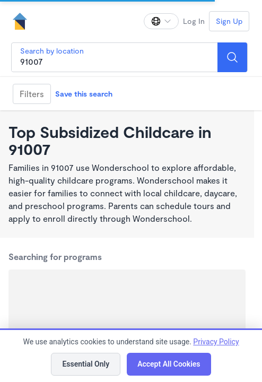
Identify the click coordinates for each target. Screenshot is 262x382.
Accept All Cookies (168, 364)
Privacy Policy (216, 341)
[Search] (232, 57)
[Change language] (161, 21)
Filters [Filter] (32, 94)
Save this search (83, 93)
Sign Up (229, 20)
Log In (194, 20)
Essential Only (85, 364)
